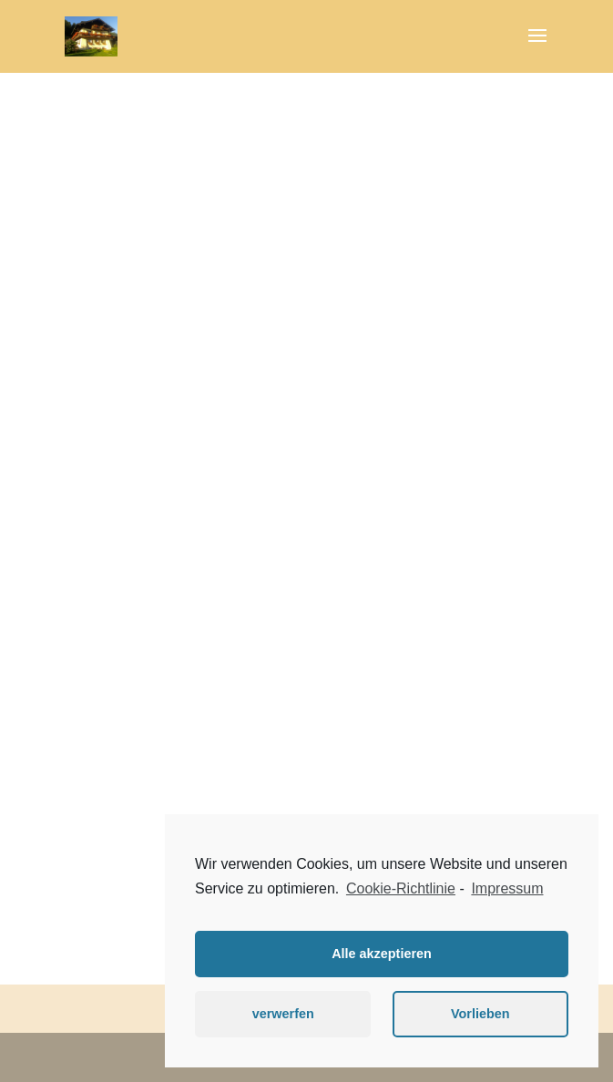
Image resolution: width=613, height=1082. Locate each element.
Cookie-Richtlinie (400, 888)
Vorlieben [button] (480, 1013)
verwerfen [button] (283, 1013)
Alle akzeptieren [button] (382, 953)
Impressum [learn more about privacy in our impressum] (507, 888)
